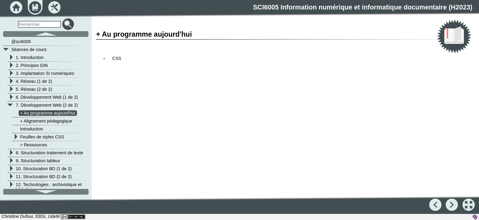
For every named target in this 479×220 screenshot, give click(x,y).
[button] (469, 205)
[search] (39, 24)
